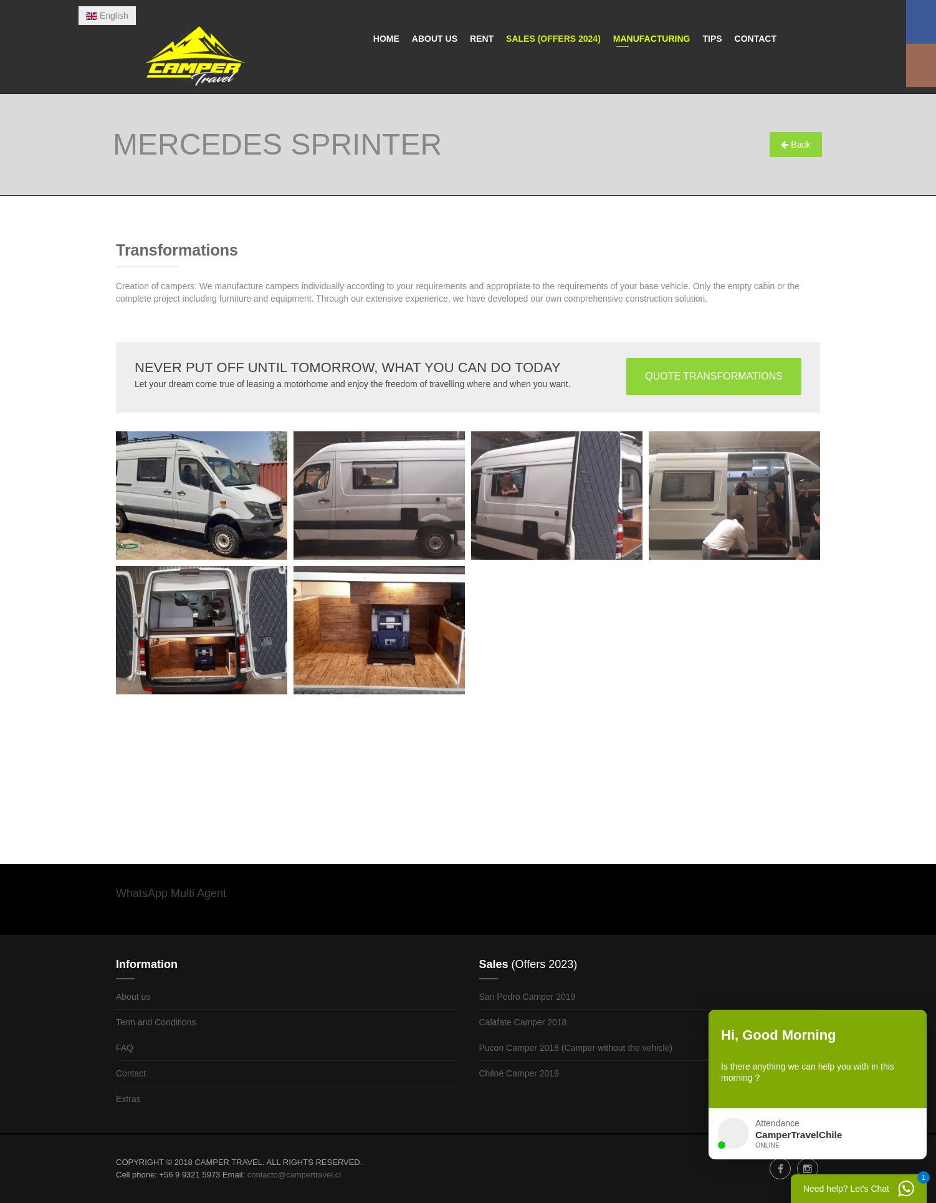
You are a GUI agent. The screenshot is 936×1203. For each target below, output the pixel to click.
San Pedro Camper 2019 (527, 997)
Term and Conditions (156, 1022)
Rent (482, 39)
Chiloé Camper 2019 (519, 1073)
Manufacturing (651, 39)
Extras (128, 1099)
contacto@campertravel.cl (294, 1174)
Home (386, 39)
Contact (755, 39)
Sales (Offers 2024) (553, 39)
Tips (712, 39)
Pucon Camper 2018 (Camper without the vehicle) (576, 1048)
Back (795, 145)
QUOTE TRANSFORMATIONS (714, 376)
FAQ (124, 1048)
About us (434, 39)
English (107, 16)
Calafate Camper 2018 (523, 1022)
